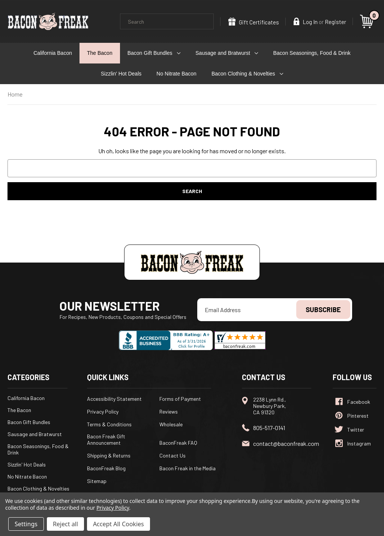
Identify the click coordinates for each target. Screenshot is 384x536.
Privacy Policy (102, 411)
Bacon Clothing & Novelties (247, 74)
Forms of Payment (180, 399)
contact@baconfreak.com (286, 443)
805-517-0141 (269, 427)
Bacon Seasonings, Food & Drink (312, 53)
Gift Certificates (253, 22)
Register (335, 21)
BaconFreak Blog (106, 468)
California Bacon (52, 53)
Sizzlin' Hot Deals (121, 74)
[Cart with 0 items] (368, 21)
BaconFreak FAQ (178, 442)
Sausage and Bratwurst (226, 53)
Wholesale (171, 424)
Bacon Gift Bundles (154, 53)
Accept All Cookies (118, 524)
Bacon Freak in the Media (187, 468)
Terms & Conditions (109, 424)
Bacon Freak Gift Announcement (106, 439)
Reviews (168, 411)
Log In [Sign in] (306, 21)
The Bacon (99, 53)
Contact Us (172, 455)
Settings (26, 524)
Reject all (65, 524)
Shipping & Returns (108, 455)
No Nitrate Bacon (176, 74)
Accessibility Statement (114, 399)
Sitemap (96, 481)
